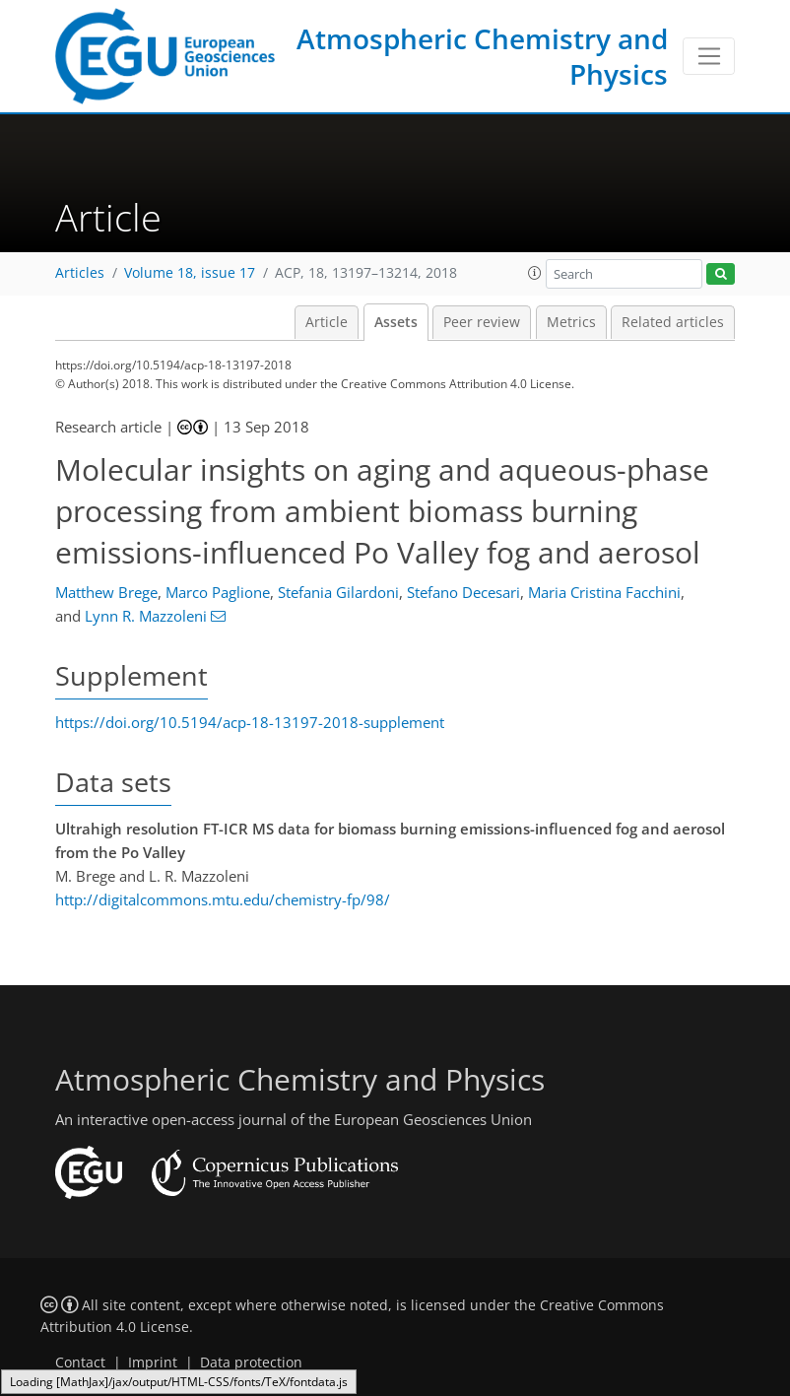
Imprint (152, 1362)
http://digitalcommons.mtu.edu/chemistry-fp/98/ (222, 899)
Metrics (571, 322)
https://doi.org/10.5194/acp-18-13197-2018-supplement (249, 722)
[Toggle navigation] (709, 56)
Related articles (673, 322)
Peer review (481, 322)
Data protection (251, 1362)
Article (326, 322)
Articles (79, 273)
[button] (535, 273)
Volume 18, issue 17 (189, 273)
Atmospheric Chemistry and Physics (482, 56)
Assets (396, 322)
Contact (80, 1362)
